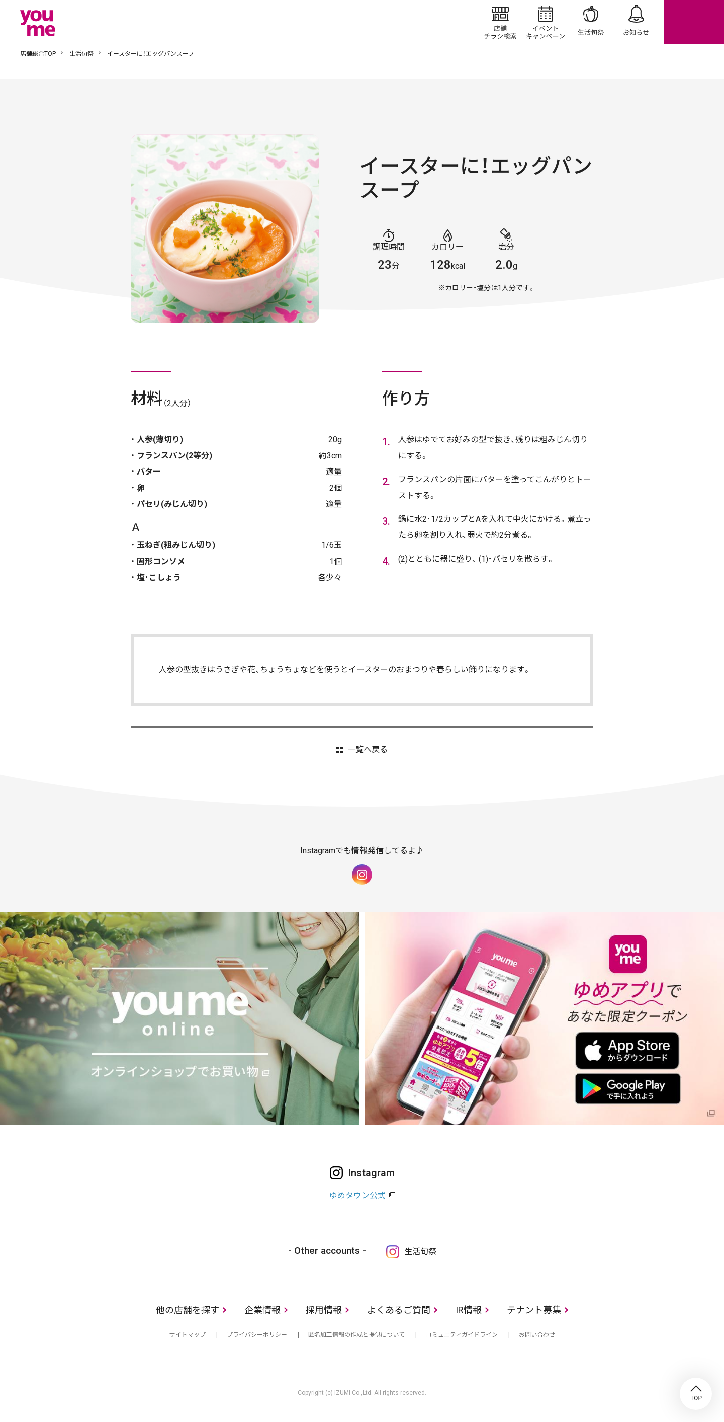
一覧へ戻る (367, 750)
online (694, 22)
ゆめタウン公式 (357, 1195)
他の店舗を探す (187, 1310)
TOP (696, 1394)
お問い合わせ (537, 1334)
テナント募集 (534, 1310)
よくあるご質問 (398, 1310)
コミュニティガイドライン (462, 1334)
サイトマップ (187, 1334)
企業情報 (262, 1310)
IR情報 (469, 1310)
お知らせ (636, 22)
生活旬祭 (590, 22)
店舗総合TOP (38, 53)
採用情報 (324, 1310)
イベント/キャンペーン (545, 22)
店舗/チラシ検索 (500, 22)
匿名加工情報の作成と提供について (356, 1334)
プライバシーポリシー (257, 1334)
